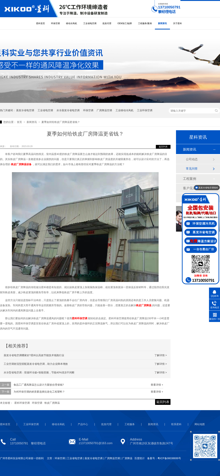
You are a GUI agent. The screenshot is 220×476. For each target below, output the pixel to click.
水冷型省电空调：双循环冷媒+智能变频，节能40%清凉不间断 (39, 372)
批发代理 (106, 23)
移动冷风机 (71, 23)
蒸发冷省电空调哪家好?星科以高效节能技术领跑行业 (34, 355)
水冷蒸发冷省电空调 (68, 110)
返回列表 (163, 146)
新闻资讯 (162, 23)
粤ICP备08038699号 (169, 458)
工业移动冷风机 (124, 110)
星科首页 (40, 23)
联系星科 (176, 424)
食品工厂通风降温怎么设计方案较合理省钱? (39, 384)
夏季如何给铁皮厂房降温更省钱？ (60, 122)
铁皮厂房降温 (52, 402)
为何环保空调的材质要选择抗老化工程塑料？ (39, 391)
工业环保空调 (144, 110)
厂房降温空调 (104, 110)
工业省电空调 (89, 23)
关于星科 (177, 23)
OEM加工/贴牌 (125, 23)
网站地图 (200, 424)
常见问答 (192, 168)
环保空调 (55, 23)
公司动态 (192, 159)
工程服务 (129, 424)
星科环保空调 (22, 402)
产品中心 (83, 424)
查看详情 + (157, 384)
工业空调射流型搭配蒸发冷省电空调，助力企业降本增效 (36, 363)
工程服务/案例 (145, 23)
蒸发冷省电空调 (25, 110)
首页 (20, 122)
